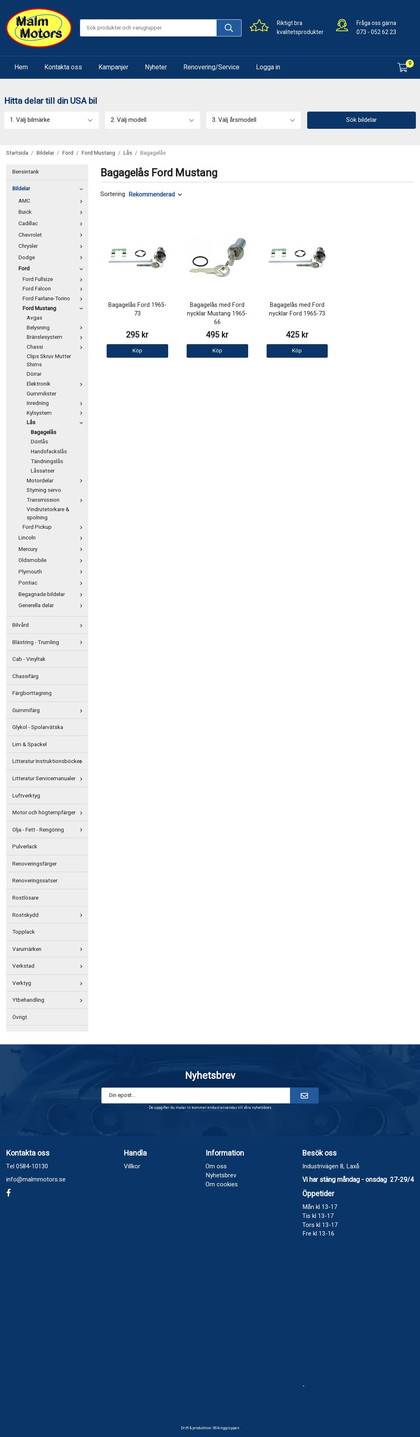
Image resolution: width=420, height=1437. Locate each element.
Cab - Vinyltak (29, 659)
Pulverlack (24, 847)
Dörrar (34, 374)
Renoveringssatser (34, 881)
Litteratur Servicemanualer (49, 778)
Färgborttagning (32, 693)
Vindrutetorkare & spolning (48, 513)
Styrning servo (44, 490)
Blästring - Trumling (49, 642)
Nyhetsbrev (220, 1175)
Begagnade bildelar (52, 594)
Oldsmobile (52, 560)
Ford (52, 269)
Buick (52, 212)
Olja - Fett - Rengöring (49, 830)
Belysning (56, 328)
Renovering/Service (211, 67)
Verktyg (49, 983)
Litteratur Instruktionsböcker (49, 761)
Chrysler (52, 246)
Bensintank (25, 172)
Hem (21, 67)
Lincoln (52, 538)
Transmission (56, 500)
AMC (52, 201)
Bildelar (49, 189)
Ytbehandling (49, 1000)
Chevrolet (52, 235)
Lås (56, 422)
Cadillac (52, 223)
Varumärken (49, 949)
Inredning (56, 403)
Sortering (112, 194)
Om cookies (221, 1184)
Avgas (34, 318)
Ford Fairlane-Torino (54, 299)
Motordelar (56, 481)
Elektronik (56, 384)
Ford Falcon (54, 289)
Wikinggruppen (226, 1428)
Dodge (52, 258)
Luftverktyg (26, 796)
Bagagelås (43, 432)
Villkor (132, 1166)
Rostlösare (25, 898)
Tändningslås (47, 461)
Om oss (216, 1166)
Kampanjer (113, 67)
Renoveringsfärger (34, 864)
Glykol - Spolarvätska (37, 727)
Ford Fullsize (54, 279)
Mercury (52, 549)
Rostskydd (49, 915)
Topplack (23, 932)
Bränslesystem (56, 337)
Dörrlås (39, 442)
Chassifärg (25, 676)
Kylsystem (56, 413)
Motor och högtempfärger (49, 813)
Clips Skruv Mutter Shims (49, 360)
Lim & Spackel (29, 744)
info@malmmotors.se (36, 1179)
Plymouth (52, 572)
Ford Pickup (54, 527)
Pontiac (52, 583)
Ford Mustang (54, 308)
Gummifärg (49, 710)
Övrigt (19, 1017)
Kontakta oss (63, 67)
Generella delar (52, 605)
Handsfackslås (49, 452)
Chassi (56, 347)
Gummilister (41, 394)
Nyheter (156, 67)
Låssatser (43, 471)
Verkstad (49, 966)
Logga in (268, 67)
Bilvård (49, 625)
